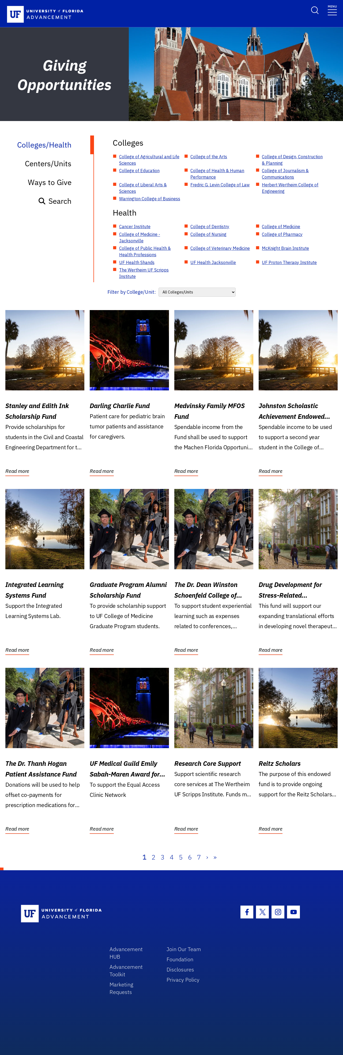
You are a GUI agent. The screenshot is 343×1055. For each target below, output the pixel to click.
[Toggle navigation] (332, 10)
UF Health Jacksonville (213, 262)
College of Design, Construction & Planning (292, 160)
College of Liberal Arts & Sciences (143, 188)
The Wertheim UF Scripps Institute (144, 273)
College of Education (139, 170)
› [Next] (207, 857)
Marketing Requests (121, 988)
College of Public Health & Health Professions (145, 251)
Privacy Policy (183, 979)
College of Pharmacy (282, 234)
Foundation (180, 959)
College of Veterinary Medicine (220, 248)
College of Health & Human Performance (217, 174)
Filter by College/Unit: (131, 292)
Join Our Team (184, 949)
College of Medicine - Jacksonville (139, 237)
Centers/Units (48, 163)
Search (55, 201)
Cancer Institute (134, 226)
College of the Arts (208, 156)
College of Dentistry (209, 226)
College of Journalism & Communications (285, 174)
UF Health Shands (136, 262)
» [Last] (215, 857)
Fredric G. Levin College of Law (220, 184)
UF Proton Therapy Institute (289, 262)
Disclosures (180, 969)
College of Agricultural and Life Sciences (149, 160)
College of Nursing (208, 234)
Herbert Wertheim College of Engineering (290, 188)
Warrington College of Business (149, 198)
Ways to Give (49, 182)
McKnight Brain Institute (285, 248)
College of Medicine (281, 226)
